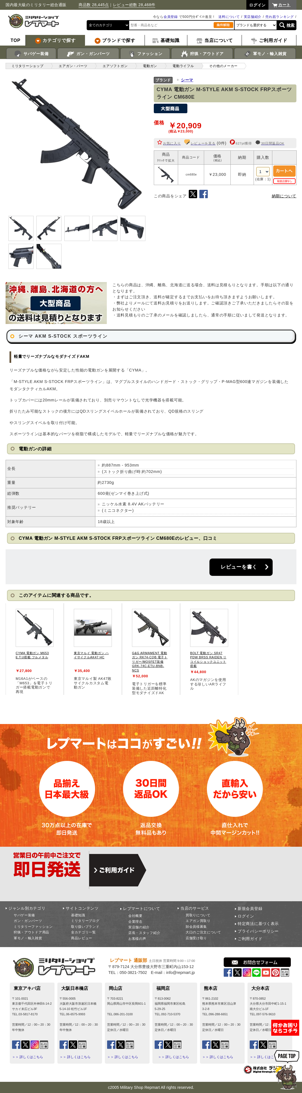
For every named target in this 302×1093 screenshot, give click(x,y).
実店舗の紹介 (139, 927)
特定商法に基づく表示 (258, 923)
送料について (229, 17)
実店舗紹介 (253, 17)
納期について (284, 196)
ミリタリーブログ (85, 921)
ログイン (246, 916)
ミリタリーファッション (33, 927)
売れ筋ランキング (279, 17)
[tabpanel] (35, 649)
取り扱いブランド (85, 927)
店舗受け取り (196, 938)
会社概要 (135, 916)
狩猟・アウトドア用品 (31, 932)
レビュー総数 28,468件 (134, 5)
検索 (291, 25)
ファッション (145, 54)
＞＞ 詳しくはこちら (27, 1057)
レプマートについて (141, 908)
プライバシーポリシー (258, 931)
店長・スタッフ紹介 (144, 933)
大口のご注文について (203, 932)
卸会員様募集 (196, 927)
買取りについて (198, 915)
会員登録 (171, 17)
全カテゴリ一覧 (83, 932)
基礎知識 (78, 915)
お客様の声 (137, 939)
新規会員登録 (250, 908)
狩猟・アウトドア (202, 54)
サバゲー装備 (31, 54)
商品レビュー (81, 938)
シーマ (187, 80)
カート (284, 5)
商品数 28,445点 (94, 5)
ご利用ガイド (250, 938)
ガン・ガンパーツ (88, 54)
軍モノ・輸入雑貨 (265, 54)
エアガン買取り (198, 921)
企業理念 (135, 922)
